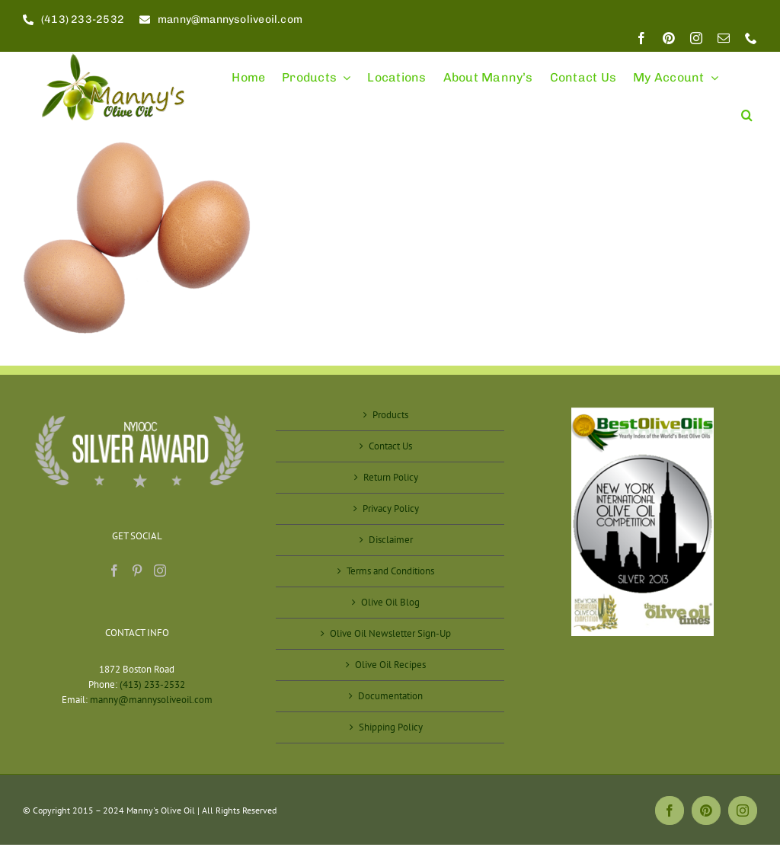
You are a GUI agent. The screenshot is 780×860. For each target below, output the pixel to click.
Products (390, 414)
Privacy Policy (391, 508)
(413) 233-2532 (152, 684)
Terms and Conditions (390, 570)
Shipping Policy (391, 727)
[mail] (724, 38)
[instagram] (696, 38)
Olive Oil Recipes (390, 664)
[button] (747, 108)
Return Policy (390, 477)
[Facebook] (114, 570)
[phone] (751, 38)
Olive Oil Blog (390, 602)
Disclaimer (391, 539)
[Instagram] (160, 570)
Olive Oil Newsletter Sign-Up (390, 633)
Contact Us (390, 446)
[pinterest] (669, 38)
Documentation (390, 695)
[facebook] (641, 38)
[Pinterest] (137, 570)
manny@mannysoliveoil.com (151, 699)
